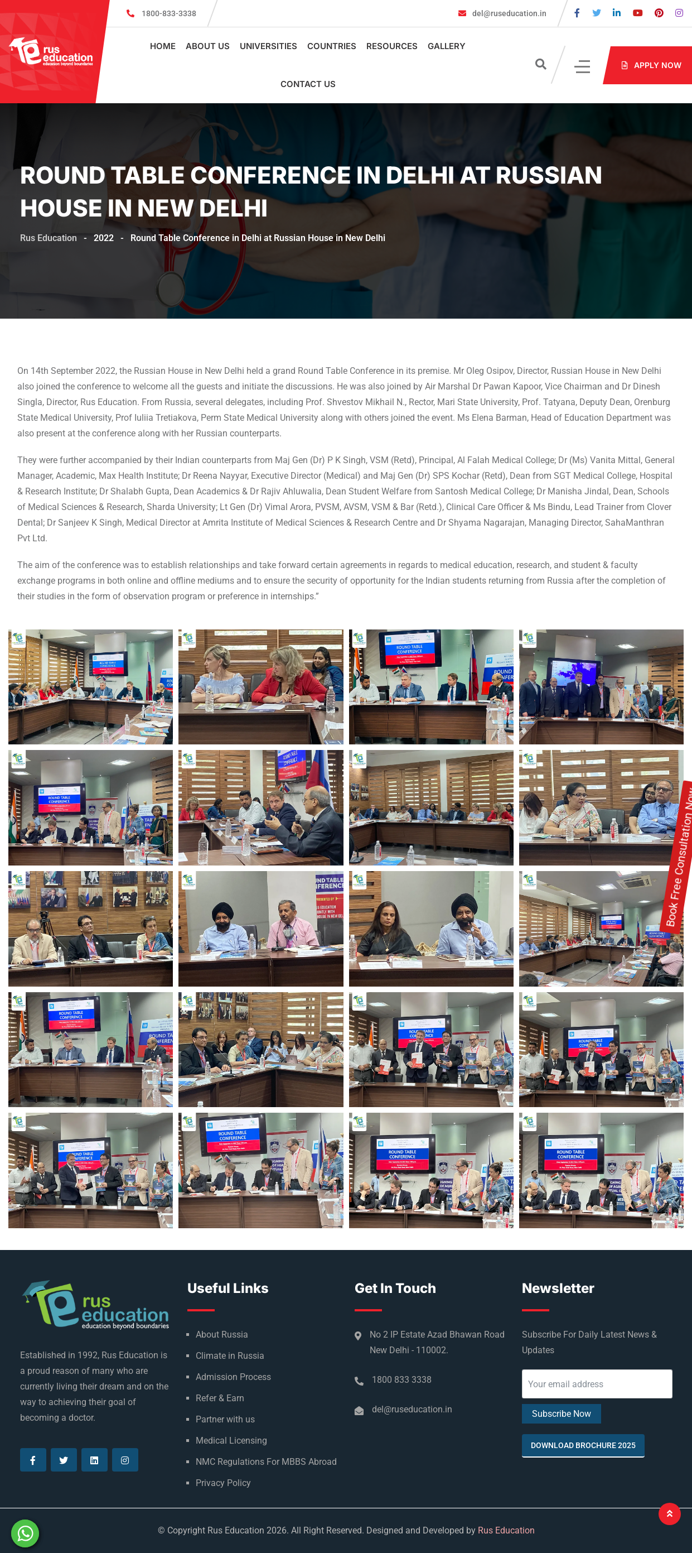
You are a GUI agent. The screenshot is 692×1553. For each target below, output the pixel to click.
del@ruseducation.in (508, 13)
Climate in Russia (230, 1355)
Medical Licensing (231, 1440)
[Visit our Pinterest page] (659, 13)
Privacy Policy (223, 1483)
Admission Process (233, 1377)
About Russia (222, 1334)
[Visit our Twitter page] (596, 13)
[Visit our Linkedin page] (617, 13)
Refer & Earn (220, 1398)
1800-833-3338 (169, 13)
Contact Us (308, 84)
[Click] (583, 65)
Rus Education (506, 1530)
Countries (331, 46)
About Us (208, 46)
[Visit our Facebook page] (577, 13)
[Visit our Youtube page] (638, 13)
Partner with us (225, 1419)
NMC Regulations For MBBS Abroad (266, 1461)
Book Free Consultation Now (681, 787)
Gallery (447, 46)
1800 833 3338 (402, 1379)
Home (163, 46)
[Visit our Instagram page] (679, 13)
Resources (392, 46)
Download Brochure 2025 (583, 1445)
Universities (268, 46)
